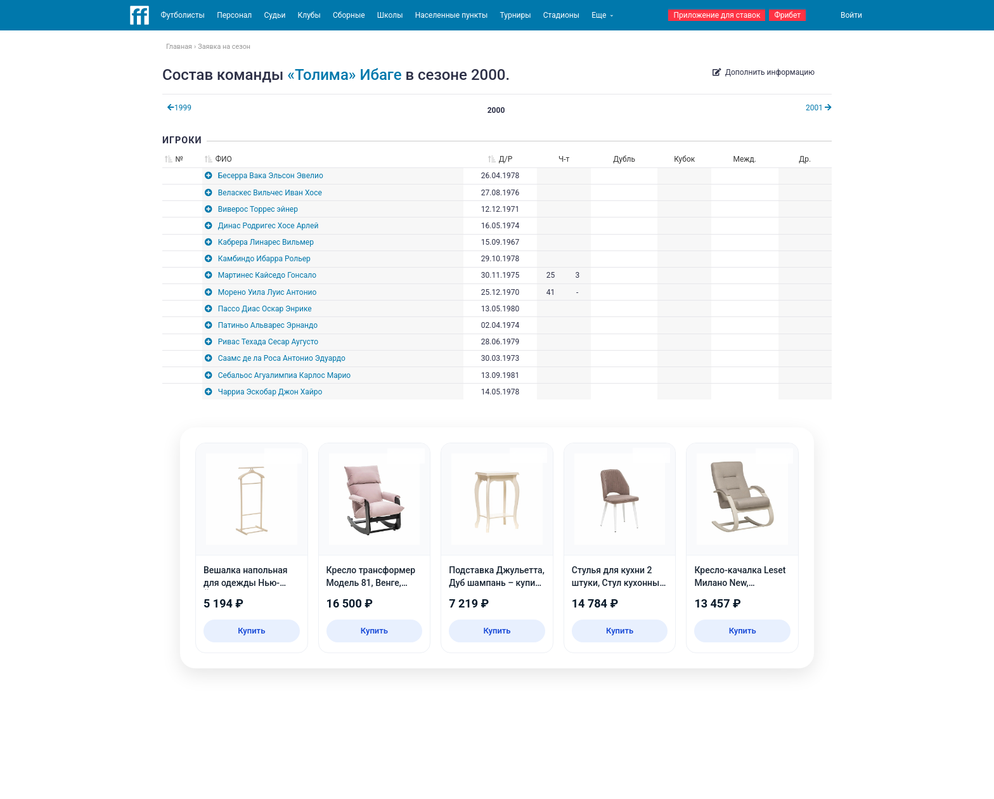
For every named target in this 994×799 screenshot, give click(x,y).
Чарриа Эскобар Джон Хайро (270, 391)
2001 (819, 107)
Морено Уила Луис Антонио (267, 292)
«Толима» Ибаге (344, 75)
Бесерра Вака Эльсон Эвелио (270, 175)
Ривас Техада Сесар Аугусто (268, 341)
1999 (179, 107)
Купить (251, 630)
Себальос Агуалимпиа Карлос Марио (284, 375)
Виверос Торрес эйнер (258, 209)
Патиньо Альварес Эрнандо (268, 325)
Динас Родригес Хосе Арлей (268, 225)
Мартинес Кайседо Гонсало (267, 275)
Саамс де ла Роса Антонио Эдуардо (281, 358)
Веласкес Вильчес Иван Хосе (270, 192)
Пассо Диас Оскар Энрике (265, 308)
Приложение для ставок (716, 15)
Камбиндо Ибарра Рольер (264, 258)
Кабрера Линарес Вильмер (266, 242)
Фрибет (787, 15)
